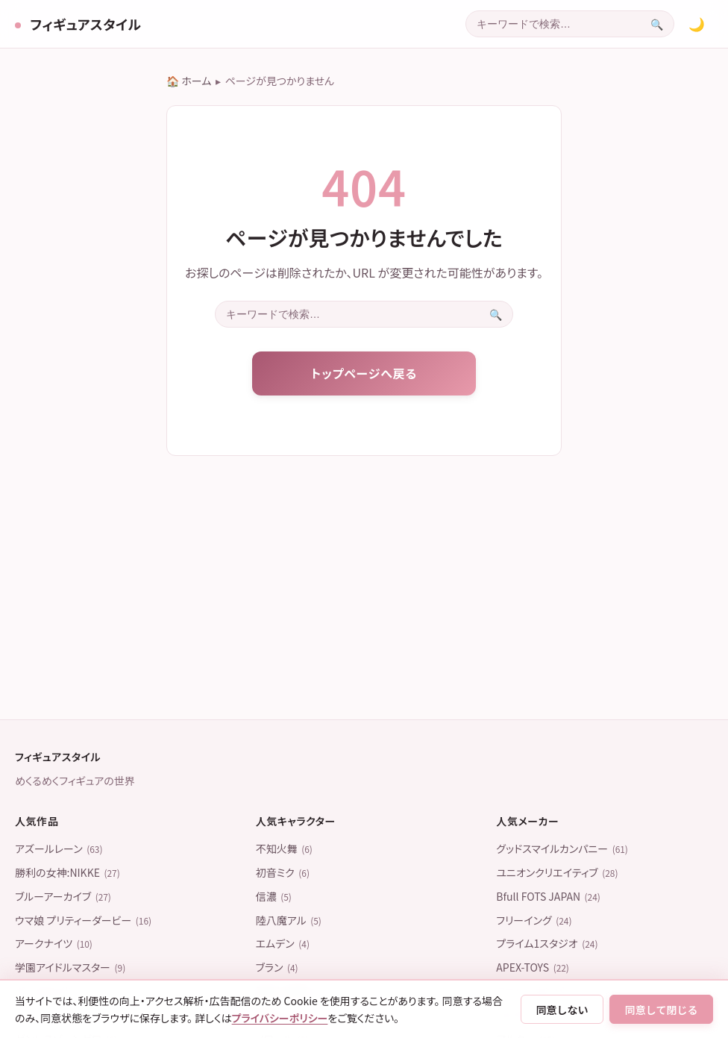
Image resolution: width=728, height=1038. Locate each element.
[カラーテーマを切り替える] (696, 23)
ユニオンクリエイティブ (557, 872)
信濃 (274, 896)
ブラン (277, 967)
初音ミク (283, 872)
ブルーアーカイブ (63, 896)
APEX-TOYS (532, 967)
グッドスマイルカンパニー (562, 848)
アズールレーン (59, 848)
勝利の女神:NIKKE (67, 872)
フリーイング (533, 920)
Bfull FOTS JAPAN (548, 896)
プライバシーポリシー (280, 1017)
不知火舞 (284, 848)
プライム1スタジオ (546, 943)
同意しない (562, 1009)
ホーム (196, 80)
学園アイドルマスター (70, 967)
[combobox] (553, 24)
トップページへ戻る (364, 373)
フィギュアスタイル (84, 24)
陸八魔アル (288, 920)
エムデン (283, 943)
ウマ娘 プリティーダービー (83, 920)
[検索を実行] (657, 24)
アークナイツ (53, 943)
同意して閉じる (661, 1009)
